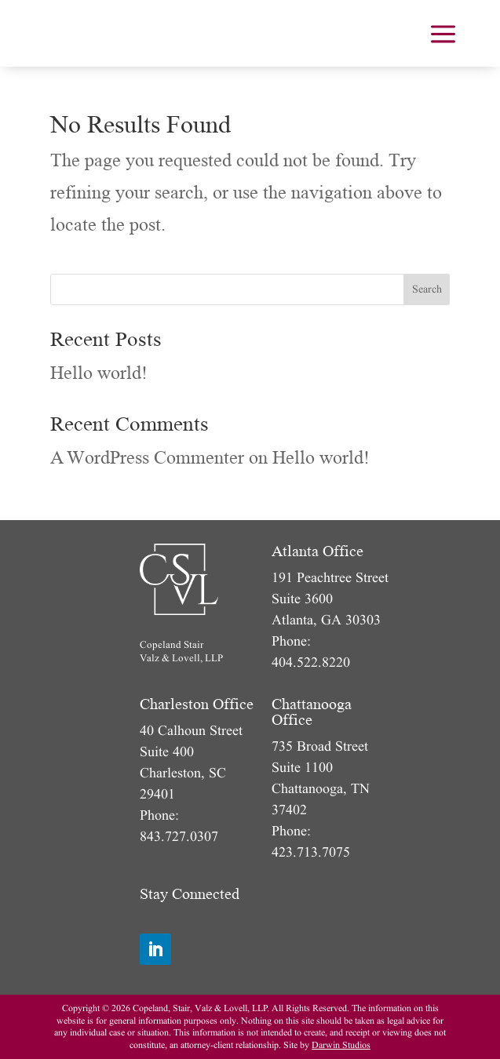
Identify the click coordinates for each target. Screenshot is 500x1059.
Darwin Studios (341, 1045)
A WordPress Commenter (147, 458)
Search (427, 289)
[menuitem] (443, 33)
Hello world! (99, 373)
